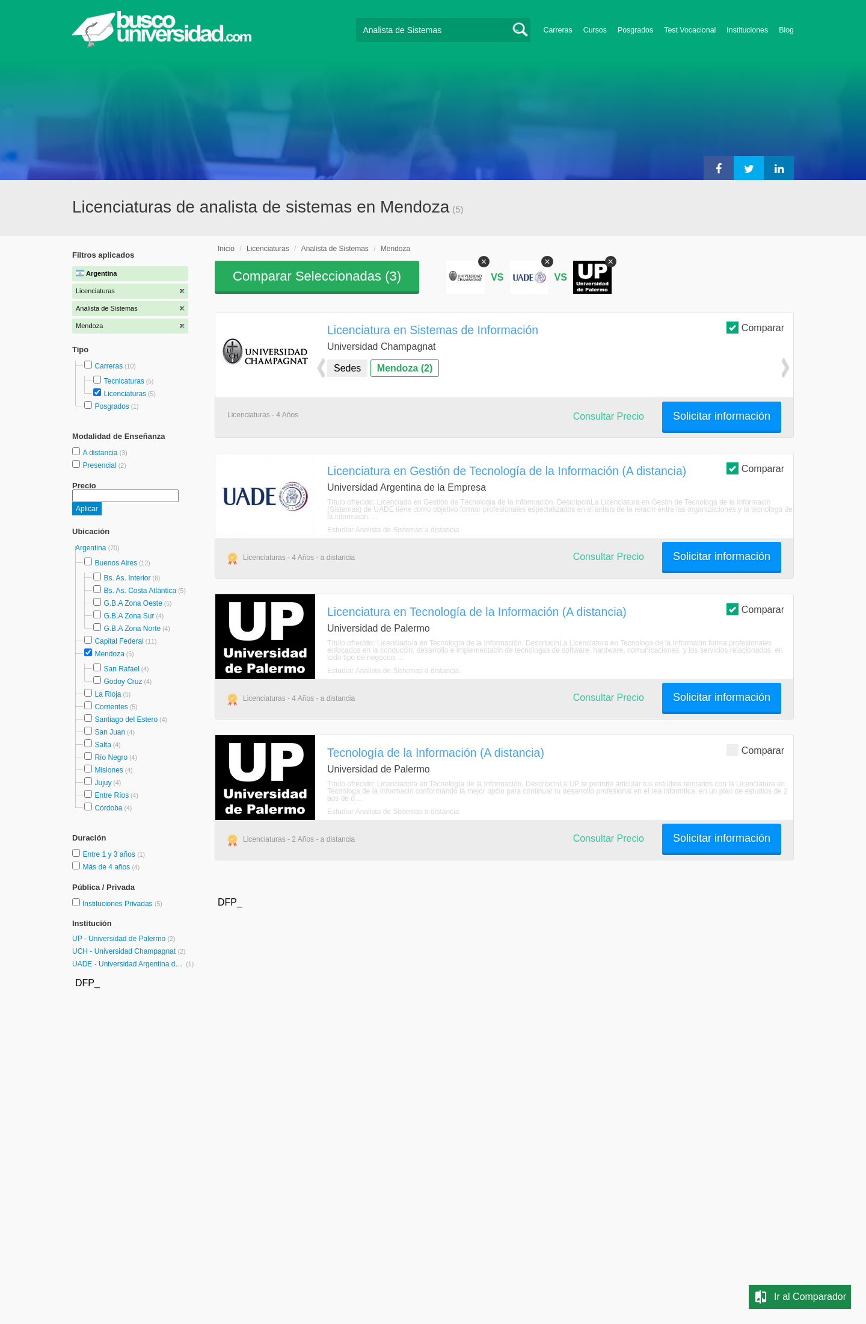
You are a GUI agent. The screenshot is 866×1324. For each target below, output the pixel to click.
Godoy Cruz (122, 681)
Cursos (595, 30)
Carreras (558, 30)
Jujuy (102, 783)
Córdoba (108, 808)
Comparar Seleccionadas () (317, 276)
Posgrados (635, 30)
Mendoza (109, 654)
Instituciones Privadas (122, 904)
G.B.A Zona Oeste (132, 603)
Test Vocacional (690, 30)
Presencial (100, 465)
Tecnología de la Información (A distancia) (435, 752)
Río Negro (110, 757)
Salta (102, 745)
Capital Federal (118, 641)
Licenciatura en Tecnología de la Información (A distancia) (477, 611)
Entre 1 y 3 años (109, 854)
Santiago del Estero (126, 719)
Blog (786, 30)
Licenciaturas (124, 394)
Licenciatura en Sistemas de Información (432, 330)
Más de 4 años (107, 867)
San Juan (109, 732)
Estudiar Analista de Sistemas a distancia (393, 530)
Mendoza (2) (404, 368)
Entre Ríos (111, 795)
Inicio (226, 248)
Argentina (91, 548)
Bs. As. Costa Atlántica (139, 590)
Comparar (755, 327)
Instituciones (747, 30)
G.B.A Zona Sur (128, 616)
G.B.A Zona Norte (132, 628)
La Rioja (107, 694)
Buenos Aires (115, 563)
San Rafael (121, 669)
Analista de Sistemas (335, 248)
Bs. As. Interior (126, 578)
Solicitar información (721, 416)
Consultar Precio (608, 416)
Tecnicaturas (123, 381)
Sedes (347, 368)
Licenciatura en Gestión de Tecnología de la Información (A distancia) (506, 470)
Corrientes (110, 707)
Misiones (108, 770)
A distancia (100, 453)
